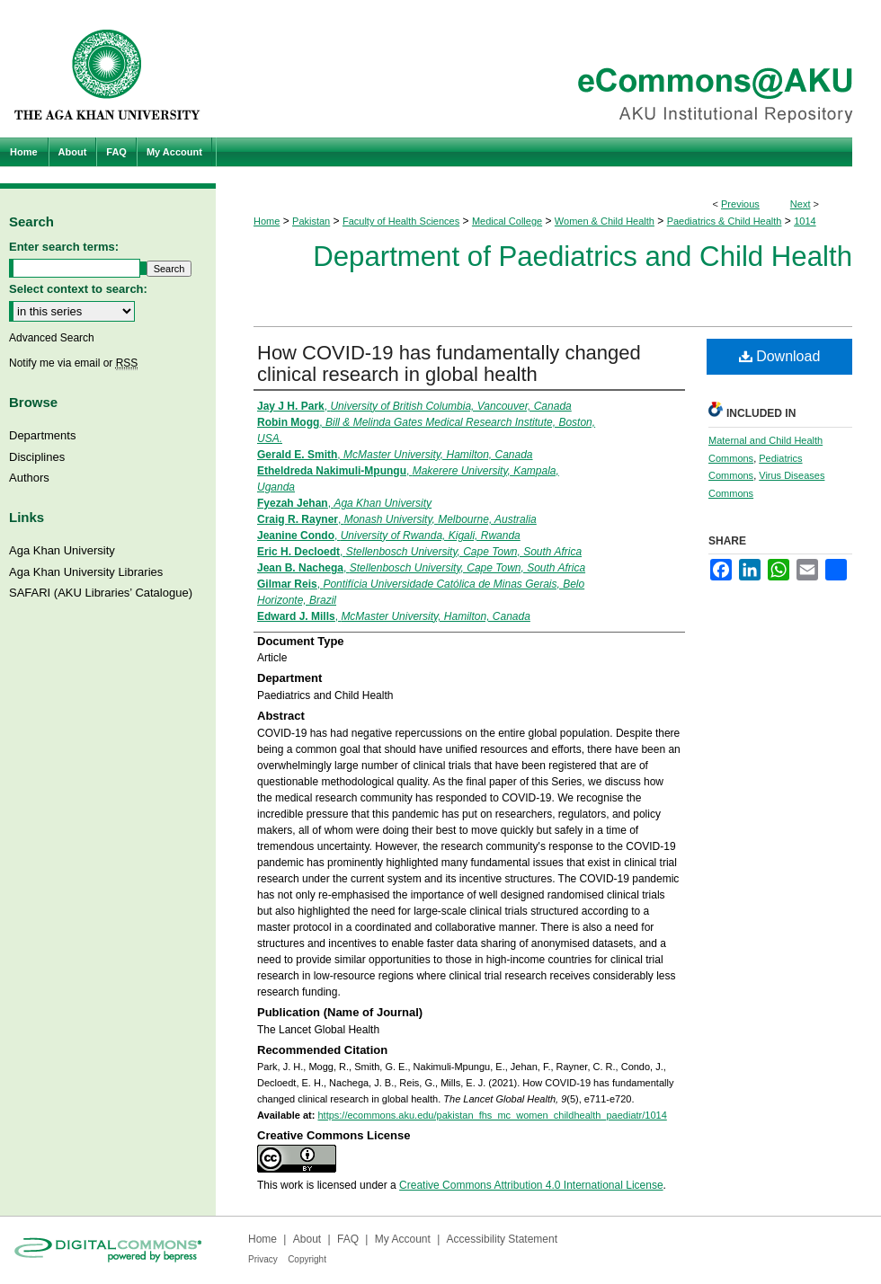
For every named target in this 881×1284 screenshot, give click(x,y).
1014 (804, 221)
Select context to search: (78, 289)
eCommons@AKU (548, 68)
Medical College (507, 221)
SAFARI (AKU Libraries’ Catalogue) (100, 592)
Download (780, 356)
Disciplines (37, 457)
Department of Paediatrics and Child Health (582, 256)
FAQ (348, 1239)
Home (267, 221)
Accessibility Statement (502, 1239)
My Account (403, 1239)
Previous (740, 204)
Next (800, 204)
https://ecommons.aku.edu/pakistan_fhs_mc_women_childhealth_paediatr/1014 (491, 1115)
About (307, 1239)
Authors (29, 477)
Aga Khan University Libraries (86, 572)
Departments (42, 435)
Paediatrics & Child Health (724, 221)
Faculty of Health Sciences (401, 221)
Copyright (307, 1259)
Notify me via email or (73, 363)
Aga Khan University (62, 550)
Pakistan (311, 221)
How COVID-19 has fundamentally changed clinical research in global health (449, 363)
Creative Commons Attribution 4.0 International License (531, 1185)
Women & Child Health (604, 221)
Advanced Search (51, 338)
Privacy (263, 1259)
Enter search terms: (64, 246)
